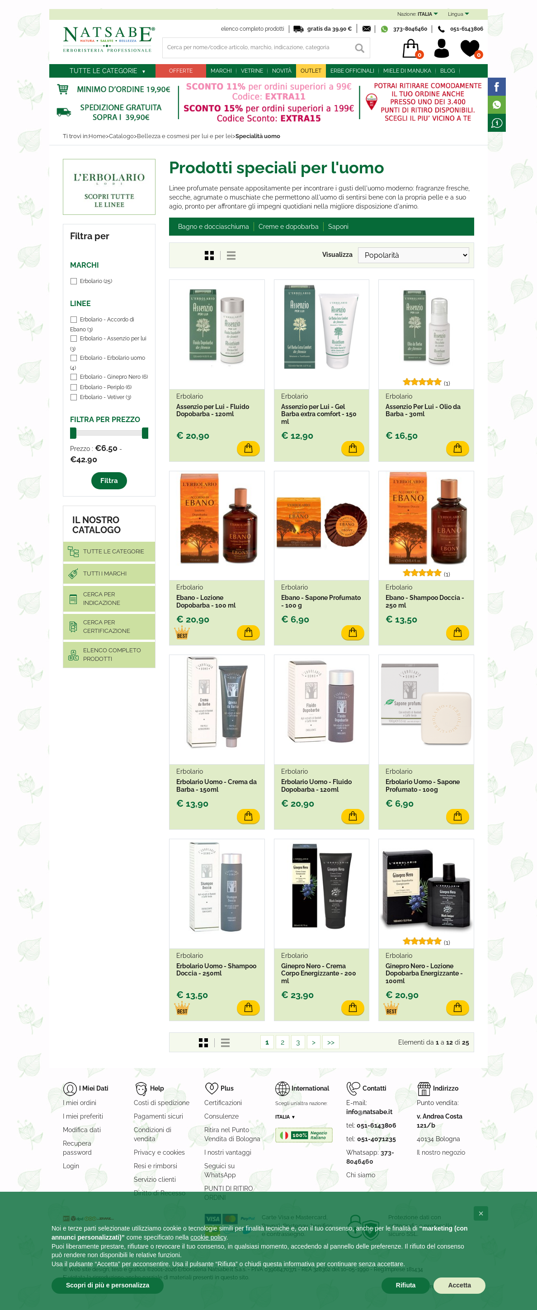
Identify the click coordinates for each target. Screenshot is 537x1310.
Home (97, 136)
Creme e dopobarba (289, 226)
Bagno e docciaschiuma (213, 226)
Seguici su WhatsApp (220, 1170)
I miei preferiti (83, 1116)
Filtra (109, 481)
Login (71, 1166)
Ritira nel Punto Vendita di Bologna (232, 1134)
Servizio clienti (155, 1179)
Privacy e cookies (159, 1152)
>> (330, 1042)
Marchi (221, 71)
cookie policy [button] (208, 1237)
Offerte (181, 71)
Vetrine (252, 71)
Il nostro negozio (441, 1152)
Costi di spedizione (161, 1102)
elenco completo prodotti (252, 29)
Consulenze (221, 1116)
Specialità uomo (258, 136)
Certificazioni (223, 1102)
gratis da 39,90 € (329, 29)
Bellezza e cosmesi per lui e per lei (184, 136)
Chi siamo (360, 1175)
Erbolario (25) (96, 281)
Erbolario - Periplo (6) (106, 387)
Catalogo (121, 136)
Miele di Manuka (407, 71)
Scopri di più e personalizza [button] (107, 1285)
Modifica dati (82, 1129)
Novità (282, 71)
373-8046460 (410, 29)
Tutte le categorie (103, 70)
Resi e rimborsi (155, 1166)
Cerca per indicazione (101, 598)
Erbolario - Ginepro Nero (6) (114, 377)
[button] (481, 1213)
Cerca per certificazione (106, 626)
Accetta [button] (459, 1285)
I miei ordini (79, 1102)
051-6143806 (466, 29)
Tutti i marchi (105, 573)
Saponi (338, 226)
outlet (311, 71)
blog (447, 71)
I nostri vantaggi (227, 1152)
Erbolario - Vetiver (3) (105, 397)
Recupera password (77, 1148)
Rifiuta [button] (406, 1285)
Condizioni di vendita (152, 1134)
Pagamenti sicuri (158, 1116)
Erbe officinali (352, 71)
